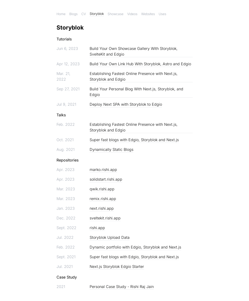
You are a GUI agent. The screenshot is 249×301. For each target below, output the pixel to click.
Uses (162, 14)
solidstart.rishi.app (106, 179)
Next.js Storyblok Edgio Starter (117, 266)
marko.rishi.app (103, 169)
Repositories (68, 160)
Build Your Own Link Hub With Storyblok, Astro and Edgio (140, 63)
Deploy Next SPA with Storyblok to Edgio (126, 104)
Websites (148, 14)
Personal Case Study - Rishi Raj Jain (122, 286)
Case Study (67, 277)
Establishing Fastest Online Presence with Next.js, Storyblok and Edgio (134, 76)
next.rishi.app (102, 208)
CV (83, 14)
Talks (61, 115)
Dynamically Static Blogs (111, 149)
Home (61, 14)
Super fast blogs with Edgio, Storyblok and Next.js (134, 139)
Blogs (73, 14)
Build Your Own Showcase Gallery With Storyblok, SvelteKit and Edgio (134, 51)
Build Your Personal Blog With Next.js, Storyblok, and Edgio (136, 92)
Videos (132, 14)
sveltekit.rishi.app (105, 218)
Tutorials (64, 39)
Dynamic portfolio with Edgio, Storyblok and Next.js (135, 247)
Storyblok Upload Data (110, 237)
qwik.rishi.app (102, 189)
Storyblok (97, 14)
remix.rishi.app (103, 198)
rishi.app (97, 227)
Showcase (115, 14)
